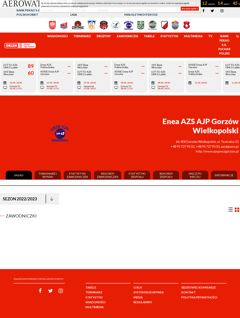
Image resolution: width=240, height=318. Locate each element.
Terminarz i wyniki (47, 175)
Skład (18, 175)
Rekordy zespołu (166, 175)
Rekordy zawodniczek (107, 175)
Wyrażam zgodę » (190, 8)
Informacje (224, 175)
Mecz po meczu (195, 175)
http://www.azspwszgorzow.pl (217, 151)
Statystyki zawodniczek (77, 175)
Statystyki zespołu (137, 175)
